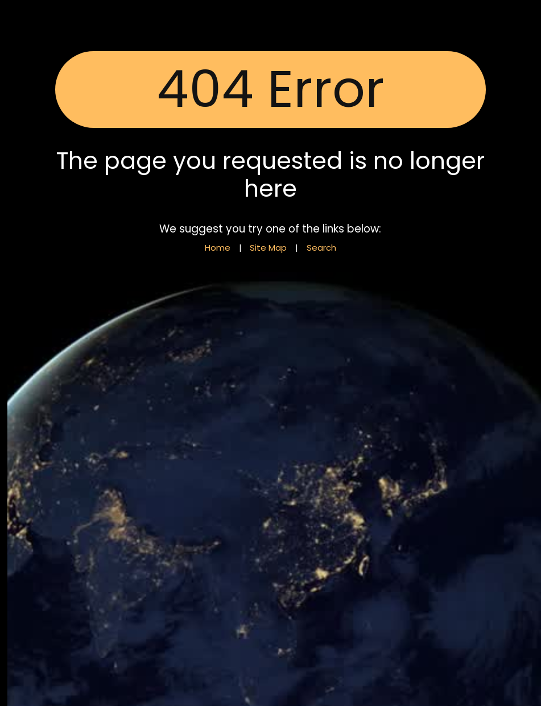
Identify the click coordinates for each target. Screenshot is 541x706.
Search (321, 248)
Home (217, 248)
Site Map (268, 248)
